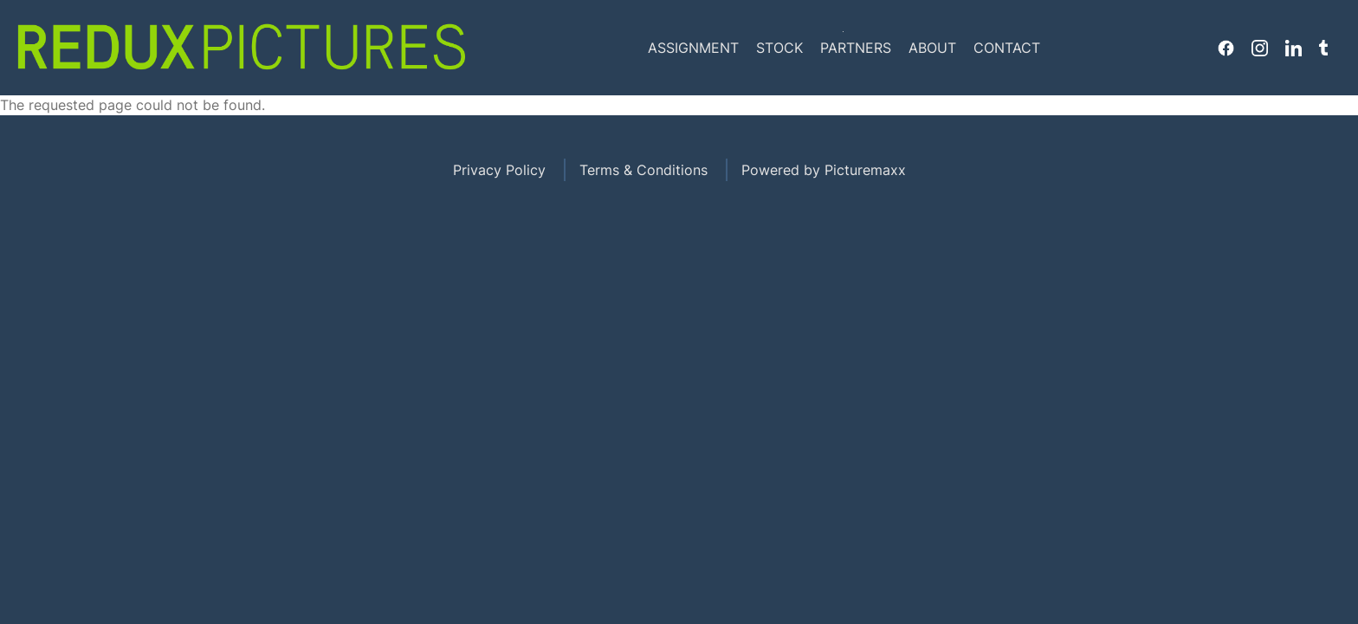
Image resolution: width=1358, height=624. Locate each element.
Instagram (1259, 47)
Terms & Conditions (643, 170)
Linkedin (1293, 47)
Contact (1006, 47)
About (932, 47)
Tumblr (1323, 47)
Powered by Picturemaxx (823, 170)
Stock (779, 47)
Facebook (1226, 47)
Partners (855, 47)
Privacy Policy (499, 170)
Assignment (693, 47)
